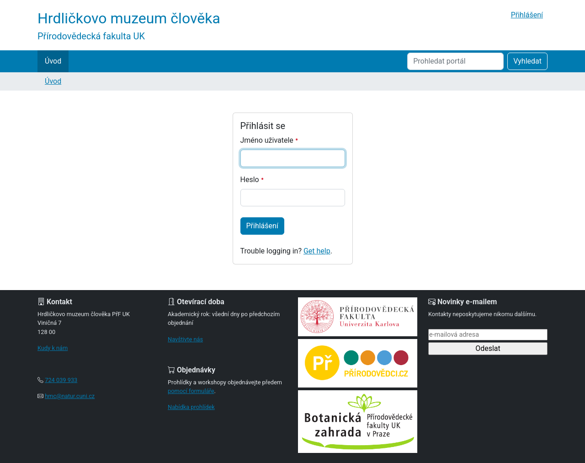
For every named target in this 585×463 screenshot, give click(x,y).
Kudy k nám (52, 348)
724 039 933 (61, 380)
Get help (316, 251)
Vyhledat (527, 61)
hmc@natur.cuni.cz (70, 396)
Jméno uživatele (269, 140)
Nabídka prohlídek (191, 407)
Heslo (252, 179)
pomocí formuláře (191, 391)
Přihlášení (527, 15)
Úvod (53, 61)
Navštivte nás (185, 339)
